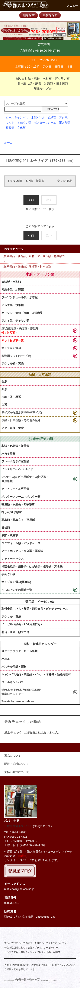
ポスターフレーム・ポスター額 (20, 496)
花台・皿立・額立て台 (15, 632)
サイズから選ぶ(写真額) (16, 582)
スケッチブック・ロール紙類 (19, 651)
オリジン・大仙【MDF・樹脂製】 (22, 313)
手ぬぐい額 (8, 574)
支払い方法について (14, 943)
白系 (4, 404)
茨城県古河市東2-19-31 (18, 826)
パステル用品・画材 (13, 666)
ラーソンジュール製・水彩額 (19, 297)
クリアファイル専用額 (15, 488)
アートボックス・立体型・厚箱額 (22, 550)
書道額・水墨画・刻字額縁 (18, 504)
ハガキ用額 (8, 453)
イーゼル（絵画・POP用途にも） (22, 624)
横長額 (10, 127)
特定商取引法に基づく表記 (18, 947)
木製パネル (38, 117)
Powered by (31, 981)
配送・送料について (37, 943)
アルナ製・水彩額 (12, 305)
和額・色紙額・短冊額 (15, 445)
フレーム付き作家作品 (15, 461)
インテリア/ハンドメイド (17, 469)
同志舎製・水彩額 (12, 289)
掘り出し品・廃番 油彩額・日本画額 (40, 83)
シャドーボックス (12, 558)
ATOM (56, 952)
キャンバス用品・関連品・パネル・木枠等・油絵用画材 (36, 674)
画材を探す (50, 15)
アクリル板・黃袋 (12, 363)
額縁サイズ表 (40, 88)
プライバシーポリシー (46, 947)
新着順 (40, 180)
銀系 (4, 389)
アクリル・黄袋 (11, 616)
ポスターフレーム (45, 122)
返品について (58, 943)
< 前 (31, 200)
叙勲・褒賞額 (9, 535)
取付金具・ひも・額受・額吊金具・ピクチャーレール (34, 608)
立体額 (21, 127)
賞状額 (5, 527)
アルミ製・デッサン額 (15, 320)
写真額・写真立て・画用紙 (18, 519)
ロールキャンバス (17, 117)
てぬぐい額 (24, 122)
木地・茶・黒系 (11, 397)
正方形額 (64, 122)
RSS (48, 952)
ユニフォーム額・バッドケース (20, 543)
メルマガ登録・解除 (14, 952)
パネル (5, 659)
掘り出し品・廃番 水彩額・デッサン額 (40, 78)
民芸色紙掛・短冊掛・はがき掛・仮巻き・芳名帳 (32, 566)
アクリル (64, 117)
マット (10, 122)
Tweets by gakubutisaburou (18, 701)
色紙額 (52, 117)
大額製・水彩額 (11, 281)
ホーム (8, 142)
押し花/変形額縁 (11, 512)
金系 (4, 381)
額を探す (29, 15)
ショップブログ (35, 952)
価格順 (29, 180)
